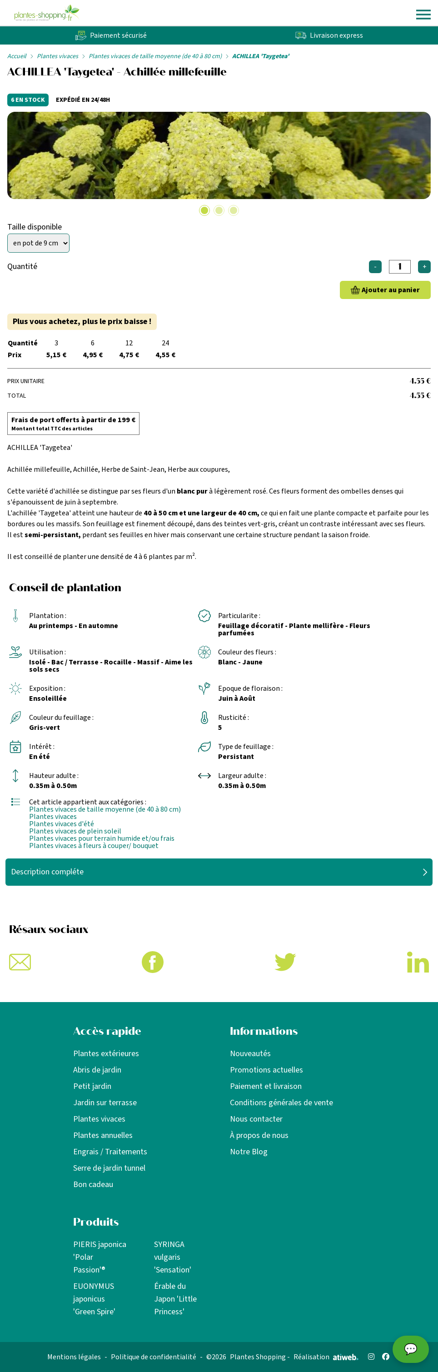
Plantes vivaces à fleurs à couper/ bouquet (94, 845)
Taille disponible (34, 227)
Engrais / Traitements (110, 1151)
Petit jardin (92, 1086)
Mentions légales (74, 1357)
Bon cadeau (93, 1184)
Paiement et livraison (266, 1086)
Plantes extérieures (106, 1053)
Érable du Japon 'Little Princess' (175, 1299)
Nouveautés (250, 1053)
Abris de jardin (97, 1070)
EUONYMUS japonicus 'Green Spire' (94, 1299)
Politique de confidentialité (153, 1357)
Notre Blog (249, 1151)
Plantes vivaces (57, 56)
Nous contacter (256, 1119)
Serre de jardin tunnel (109, 1168)
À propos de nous (259, 1135)
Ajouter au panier (391, 290)
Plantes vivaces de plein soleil (75, 831)
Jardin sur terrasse (105, 1102)
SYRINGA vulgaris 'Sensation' (172, 1257)
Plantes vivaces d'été (61, 824)
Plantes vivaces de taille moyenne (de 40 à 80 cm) (155, 56)
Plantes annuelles (103, 1135)
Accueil (16, 56)
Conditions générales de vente (281, 1102)
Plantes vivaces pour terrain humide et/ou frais (101, 838)
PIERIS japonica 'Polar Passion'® (99, 1257)
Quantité (22, 266)
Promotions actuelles (266, 1070)
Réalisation (326, 1357)
